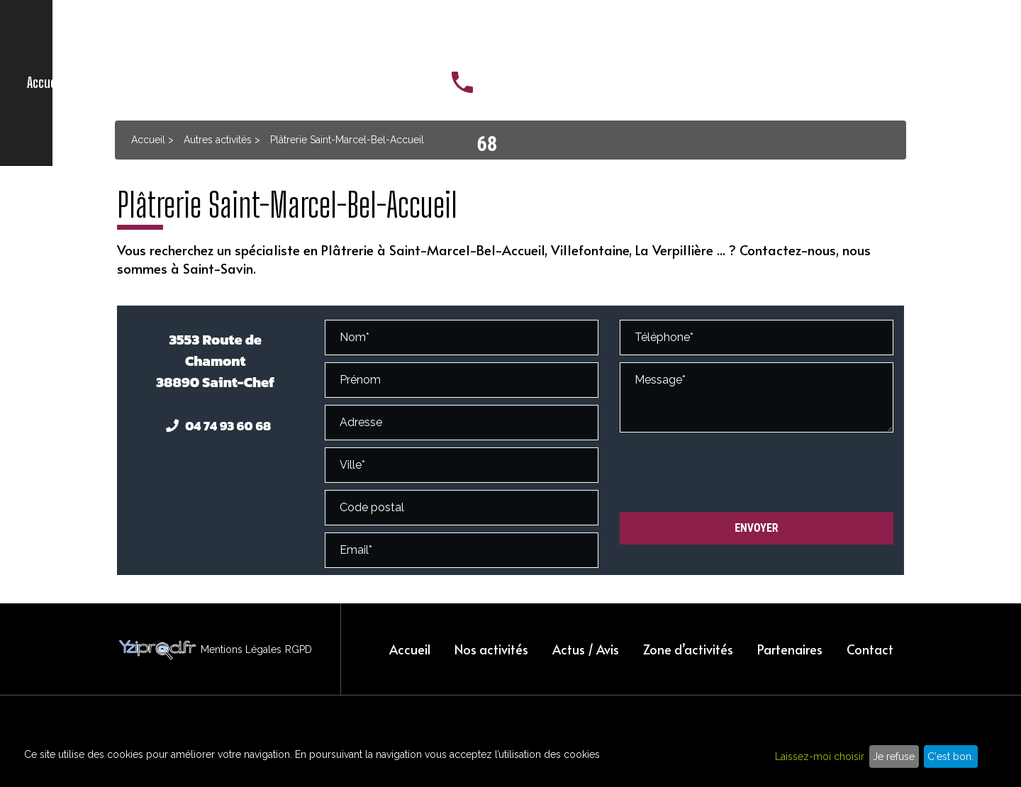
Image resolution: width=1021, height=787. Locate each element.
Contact (701, 35)
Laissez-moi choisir (819, 756)
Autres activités (218, 139)
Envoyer (757, 528)
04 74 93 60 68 (931, 35)
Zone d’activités (529, 35)
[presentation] (727, 473)
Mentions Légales (241, 649)
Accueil (270, 35)
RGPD (298, 649)
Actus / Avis (434, 35)
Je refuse (894, 756)
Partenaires (625, 35)
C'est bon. (950, 756)
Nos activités (346, 35)
